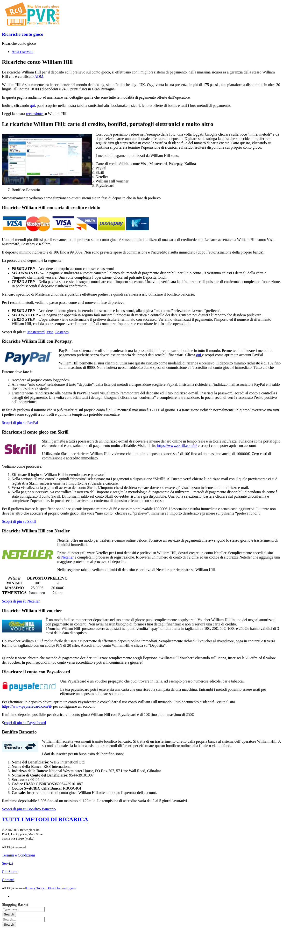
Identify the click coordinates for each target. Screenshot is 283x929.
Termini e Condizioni (18, 855)
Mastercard (36, 332)
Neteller (67, 557)
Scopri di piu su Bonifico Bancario (29, 809)
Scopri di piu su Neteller (21, 601)
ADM (38, 76)
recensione (34, 114)
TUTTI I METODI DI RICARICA (45, 819)
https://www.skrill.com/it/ (177, 445)
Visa (50, 332)
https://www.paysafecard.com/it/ (27, 706)
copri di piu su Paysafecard (25, 723)
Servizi (7, 863)
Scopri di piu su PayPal (20, 423)
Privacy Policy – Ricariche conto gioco (51, 888)
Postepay (62, 332)
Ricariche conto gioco (22, 34)
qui (32, 105)
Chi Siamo (10, 872)
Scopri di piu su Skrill (19, 521)
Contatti (8, 880)
